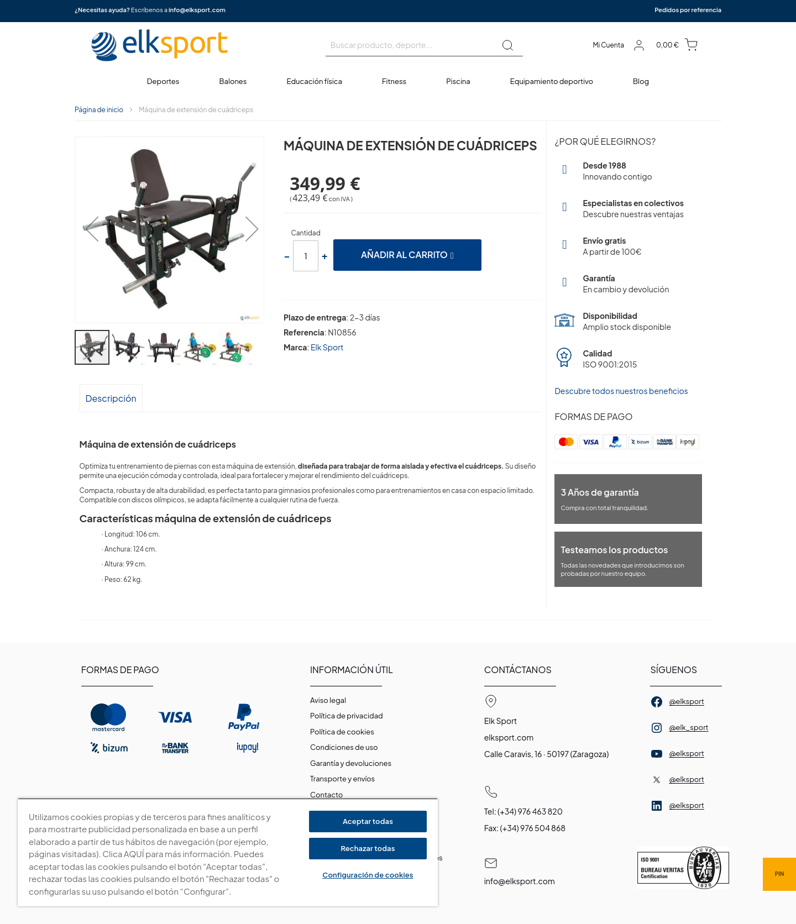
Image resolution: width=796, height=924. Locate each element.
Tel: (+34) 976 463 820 (523, 811)
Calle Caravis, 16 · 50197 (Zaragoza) (546, 754)
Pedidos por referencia (687, 9)
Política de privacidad (346, 715)
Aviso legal (328, 700)
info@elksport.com (197, 9)
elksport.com (509, 737)
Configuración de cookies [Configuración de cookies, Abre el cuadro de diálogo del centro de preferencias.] (367, 874)
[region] (228, 852)
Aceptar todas (368, 821)
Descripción (111, 398)
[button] (88, 230)
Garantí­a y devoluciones (350, 763)
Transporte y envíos (342, 778)
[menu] (398, 81)
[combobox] (424, 45)
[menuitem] (164, 81)
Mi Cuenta (608, 45)
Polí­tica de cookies (342, 731)
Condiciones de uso (344, 747)
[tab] (111, 398)
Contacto (326, 794)
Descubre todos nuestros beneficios (621, 391)
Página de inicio (99, 110)
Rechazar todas (368, 848)
